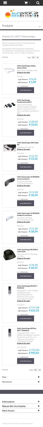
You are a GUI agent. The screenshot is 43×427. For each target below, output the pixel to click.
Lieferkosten (24, 86)
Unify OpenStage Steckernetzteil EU (24, 101)
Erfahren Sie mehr (23, 72)
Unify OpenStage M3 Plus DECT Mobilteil (26, 329)
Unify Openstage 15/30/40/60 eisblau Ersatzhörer (28, 214)
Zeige (29, 57)
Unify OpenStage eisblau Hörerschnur (26, 67)
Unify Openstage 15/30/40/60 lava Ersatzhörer (28, 178)
